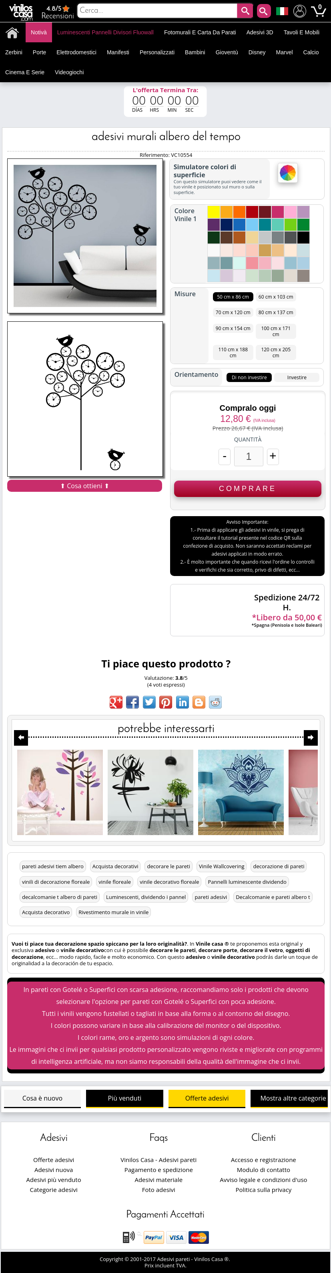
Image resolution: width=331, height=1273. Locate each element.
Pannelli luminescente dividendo (247, 881)
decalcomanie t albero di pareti (59, 897)
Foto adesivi (158, 1190)
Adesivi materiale (158, 1180)
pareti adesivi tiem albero (53, 866)
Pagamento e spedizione (158, 1170)
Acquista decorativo (46, 912)
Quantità (248, 439)
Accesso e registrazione (263, 1160)
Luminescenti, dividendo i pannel (146, 897)
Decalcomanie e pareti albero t (273, 897)
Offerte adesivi (207, 1098)
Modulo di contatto (263, 1170)
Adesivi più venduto (53, 1180)
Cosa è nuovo (42, 1098)
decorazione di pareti (278, 866)
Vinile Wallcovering (222, 866)
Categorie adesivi (54, 1190)
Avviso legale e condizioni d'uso (263, 1180)
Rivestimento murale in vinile (113, 912)
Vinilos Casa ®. (212, 1259)
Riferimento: (155, 154)
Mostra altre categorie (293, 1098)
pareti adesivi (211, 897)
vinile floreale (114, 881)
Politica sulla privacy (263, 1190)
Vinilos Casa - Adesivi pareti (158, 1160)
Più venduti (125, 1098)
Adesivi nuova (53, 1170)
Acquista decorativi (115, 866)
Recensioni (57, 12)
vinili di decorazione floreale (56, 881)
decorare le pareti (168, 866)
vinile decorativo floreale (169, 881)
